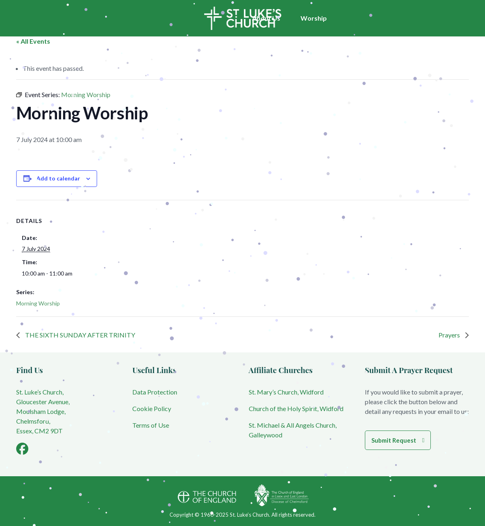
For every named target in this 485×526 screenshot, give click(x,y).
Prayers (449, 335)
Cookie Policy (151, 408)
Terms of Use (150, 425)
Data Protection (154, 392)
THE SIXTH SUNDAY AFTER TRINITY (79, 335)
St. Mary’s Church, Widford (286, 392)
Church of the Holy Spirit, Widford (296, 408)
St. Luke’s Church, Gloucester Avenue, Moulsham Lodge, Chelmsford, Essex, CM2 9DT (43, 411)
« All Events (33, 41)
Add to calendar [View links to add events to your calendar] (58, 178)
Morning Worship (38, 303)
